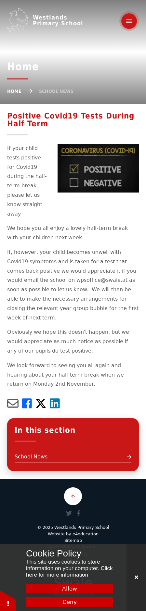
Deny (69, 602)
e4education (86, 533)
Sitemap (73, 540)
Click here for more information (69, 571)
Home (14, 91)
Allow (69, 588)
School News (56, 91)
